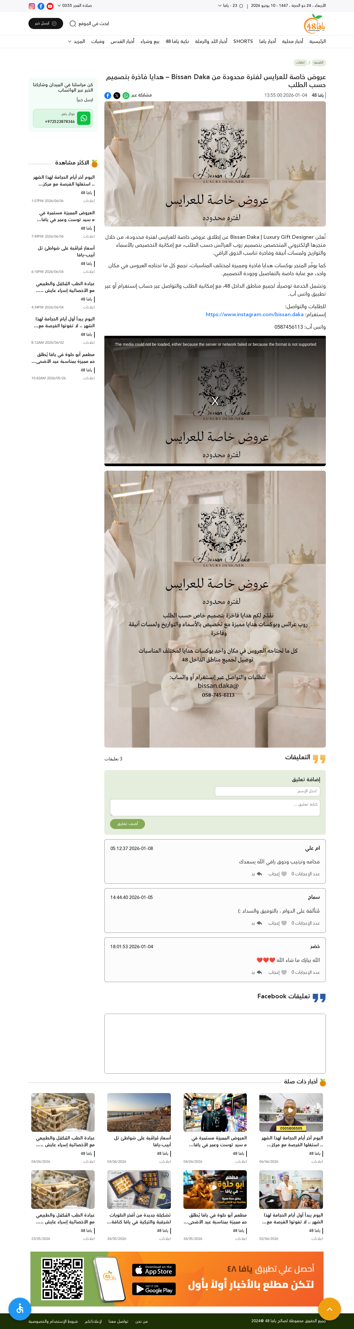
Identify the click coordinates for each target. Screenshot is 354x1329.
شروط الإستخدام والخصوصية (53, 1321)
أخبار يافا (267, 41)
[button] (278, 874)
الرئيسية (317, 41)
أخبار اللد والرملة (211, 41)
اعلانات (300, 63)
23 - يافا (233, 6)
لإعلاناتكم (93, 1321)
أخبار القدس (122, 41)
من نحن (141, 1321)
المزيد (78, 41)
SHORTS (243, 41)
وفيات (97, 41)
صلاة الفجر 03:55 (76, 6)
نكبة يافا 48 (177, 41)
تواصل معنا (119, 1321)
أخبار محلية (292, 41)
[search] (89, 23)
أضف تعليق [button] (127, 824)
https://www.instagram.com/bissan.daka (255, 314)
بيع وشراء (149, 41)
